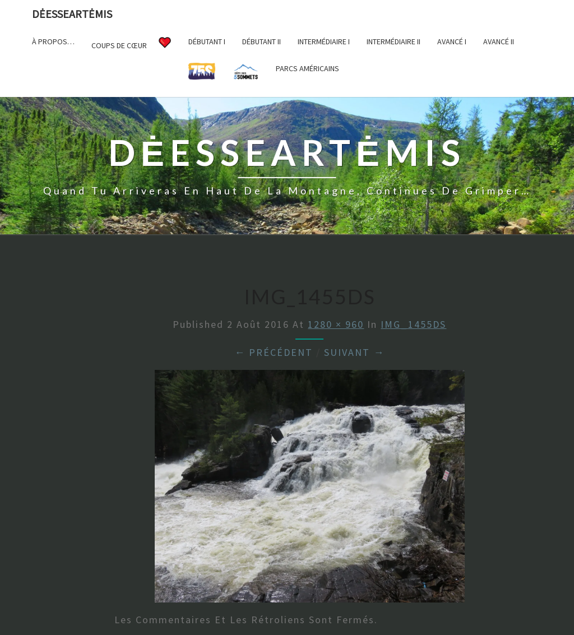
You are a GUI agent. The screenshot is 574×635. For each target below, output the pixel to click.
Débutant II (261, 41)
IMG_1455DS (413, 324)
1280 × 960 (336, 324)
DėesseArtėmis (72, 14)
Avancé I (451, 41)
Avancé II (498, 41)
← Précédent (273, 352)
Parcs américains (307, 68)
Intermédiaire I (324, 41)
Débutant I (206, 41)
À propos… (53, 41)
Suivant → (354, 352)
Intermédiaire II (393, 41)
